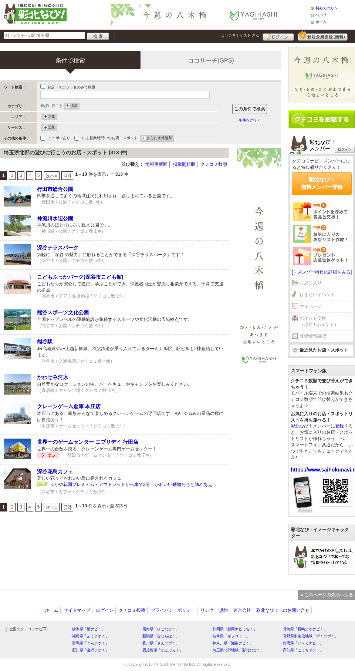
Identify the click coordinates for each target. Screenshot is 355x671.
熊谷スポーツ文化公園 (63, 312)
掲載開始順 (184, 164)
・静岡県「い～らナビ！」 (301, 643)
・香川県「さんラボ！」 (159, 643)
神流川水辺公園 (55, 218)
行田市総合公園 (55, 189)
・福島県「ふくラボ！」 (88, 636)
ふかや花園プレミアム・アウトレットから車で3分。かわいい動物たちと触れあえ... (133, 484)
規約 (223, 610)
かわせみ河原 (52, 377)
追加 (74, 106)
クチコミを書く (321, 119)
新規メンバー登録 (323, 36)
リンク (207, 610)
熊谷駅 (45, 342)
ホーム (321, 22)
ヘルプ (321, 15)
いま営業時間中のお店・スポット (110, 139)
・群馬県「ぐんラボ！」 (88, 643)
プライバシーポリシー (173, 610)
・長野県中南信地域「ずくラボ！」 (308, 636)
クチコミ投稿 (132, 610)
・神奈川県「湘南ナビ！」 (231, 643)
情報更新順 (156, 164)
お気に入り (311, 282)
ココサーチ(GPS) (211, 60)
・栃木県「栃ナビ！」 (86, 629)
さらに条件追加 (159, 138)
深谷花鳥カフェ (55, 471)
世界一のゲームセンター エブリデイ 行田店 (87, 442)
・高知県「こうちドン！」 (301, 650)
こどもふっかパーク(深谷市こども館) (80, 277)
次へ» (51, 175)
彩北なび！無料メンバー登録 (321, 183)
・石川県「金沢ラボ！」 (88, 650)
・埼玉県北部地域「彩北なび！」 (236, 650)
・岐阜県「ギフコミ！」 (229, 636)
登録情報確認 (313, 336)
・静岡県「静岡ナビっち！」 (233, 629)
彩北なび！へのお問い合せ (283, 610)
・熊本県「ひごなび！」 (159, 629)
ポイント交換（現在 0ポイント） (319, 321)
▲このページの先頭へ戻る (326, 594)
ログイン (278, 36)
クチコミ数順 (213, 164)
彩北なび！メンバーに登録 (317, 426)
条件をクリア (250, 120)
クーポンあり (59, 139)
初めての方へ (326, 8)
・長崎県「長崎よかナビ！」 (303, 629)
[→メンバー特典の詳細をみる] (322, 272)
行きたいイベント (317, 294)
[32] (67, 175)
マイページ (311, 306)
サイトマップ (77, 610)
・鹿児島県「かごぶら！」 (161, 650)
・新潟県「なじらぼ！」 (159, 636)
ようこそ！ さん (240, 35)
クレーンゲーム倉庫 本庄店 (69, 406)
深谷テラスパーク (57, 248)
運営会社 (242, 610)
